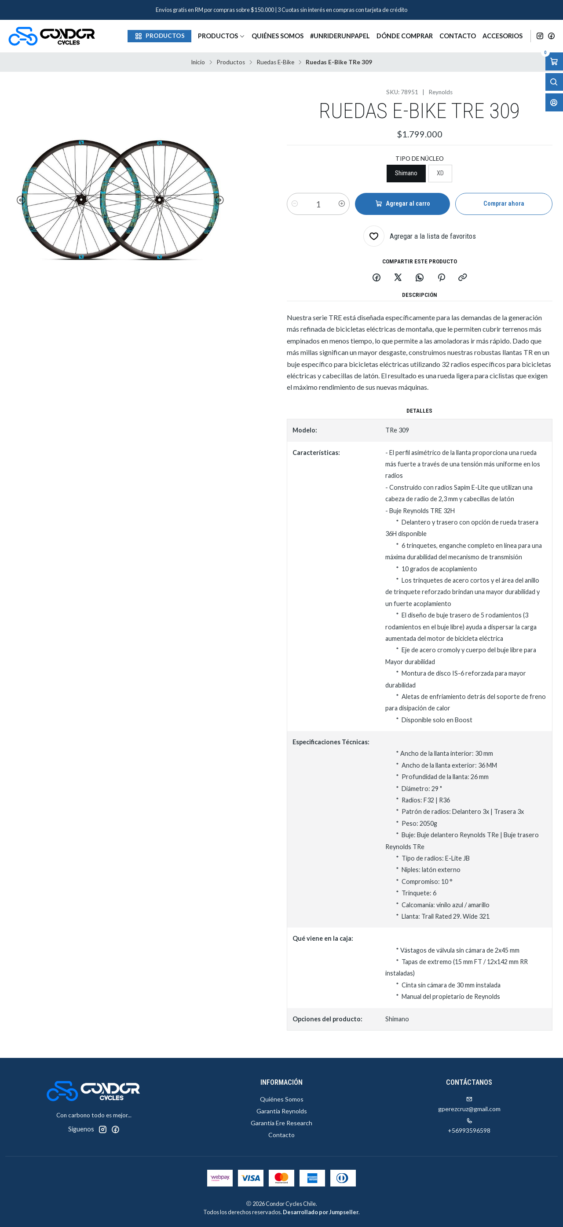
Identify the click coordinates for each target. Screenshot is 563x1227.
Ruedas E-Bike (275, 62)
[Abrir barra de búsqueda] (554, 82)
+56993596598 (469, 1126)
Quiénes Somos (277, 36)
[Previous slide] (19, 200)
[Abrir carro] (554, 61)
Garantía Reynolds (281, 1111)
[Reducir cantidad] (294, 203)
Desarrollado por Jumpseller (320, 1212)
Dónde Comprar (405, 36)
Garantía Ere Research (281, 1123)
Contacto (457, 36)
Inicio (198, 62)
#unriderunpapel (340, 36)
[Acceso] (554, 102)
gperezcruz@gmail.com (469, 1104)
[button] (159, 36)
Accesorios (503, 36)
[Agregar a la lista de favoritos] (419, 236)
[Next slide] (221, 200)
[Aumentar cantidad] (341, 203)
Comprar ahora (503, 203)
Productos (221, 36)
